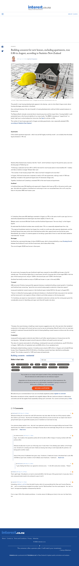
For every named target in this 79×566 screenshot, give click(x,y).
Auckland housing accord (39, 367)
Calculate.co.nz (31, 555)
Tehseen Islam (15, 370)
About (4, 538)
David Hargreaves (33, 59)
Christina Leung (53, 367)
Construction (15, 367)
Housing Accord (67, 241)
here (43, 118)
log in (75, 14)
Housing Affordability (63, 364)
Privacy (30, 538)
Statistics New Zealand (22, 364)
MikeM (14, 471)
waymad (14, 482)
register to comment (60, 393)
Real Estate (52, 364)
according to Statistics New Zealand (21, 123)
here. (70, 398)
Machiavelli (15, 413)
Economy (44, 364)
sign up (70, 14)
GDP (32, 364)
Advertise (35, 538)
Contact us (10, 538)
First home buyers (26, 367)
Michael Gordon (63, 367)
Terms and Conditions (20, 538)
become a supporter (42, 388)
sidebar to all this (22, 484)
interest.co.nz (13, 555)
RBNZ (13, 364)
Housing (38, 364)
